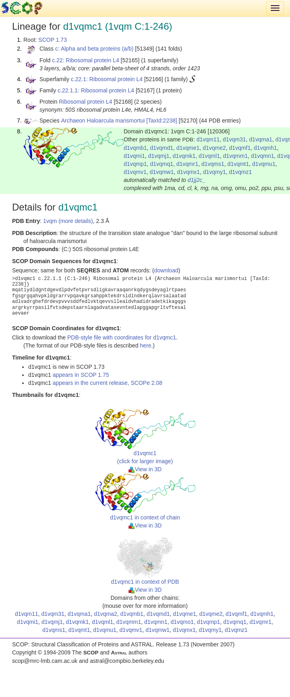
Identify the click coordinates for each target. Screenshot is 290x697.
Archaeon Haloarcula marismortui (103, 120)
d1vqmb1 (135, 148)
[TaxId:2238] (161, 120)
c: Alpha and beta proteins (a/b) (94, 48)
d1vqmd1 (161, 148)
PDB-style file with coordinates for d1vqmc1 (121, 337)
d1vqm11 (208, 139)
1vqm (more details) (68, 221)
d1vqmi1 (134, 156)
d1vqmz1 (240, 172)
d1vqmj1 (159, 156)
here (145, 345)
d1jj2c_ (196, 180)
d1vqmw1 (162, 172)
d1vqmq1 (161, 164)
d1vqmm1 (235, 156)
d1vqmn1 (262, 156)
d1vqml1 (209, 156)
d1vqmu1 (264, 164)
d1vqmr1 (187, 164)
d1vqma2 (105, 614)
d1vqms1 (212, 164)
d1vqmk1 (183, 156)
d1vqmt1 (238, 164)
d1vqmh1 (265, 148)
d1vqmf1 (240, 148)
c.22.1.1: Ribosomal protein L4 (96, 90)
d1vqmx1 (188, 172)
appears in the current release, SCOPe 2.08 (107, 383)
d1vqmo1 (182, 622)
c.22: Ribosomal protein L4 (85, 60)
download (166, 270)
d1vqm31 (234, 139)
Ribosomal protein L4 (85, 101)
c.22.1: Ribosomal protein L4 (107, 79)
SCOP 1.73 (52, 40)
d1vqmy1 (214, 172)
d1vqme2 (214, 148)
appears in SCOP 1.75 (81, 375)
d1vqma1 (260, 139)
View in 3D (145, 469)
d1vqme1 (188, 148)
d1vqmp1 (135, 164)
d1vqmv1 (135, 172)
